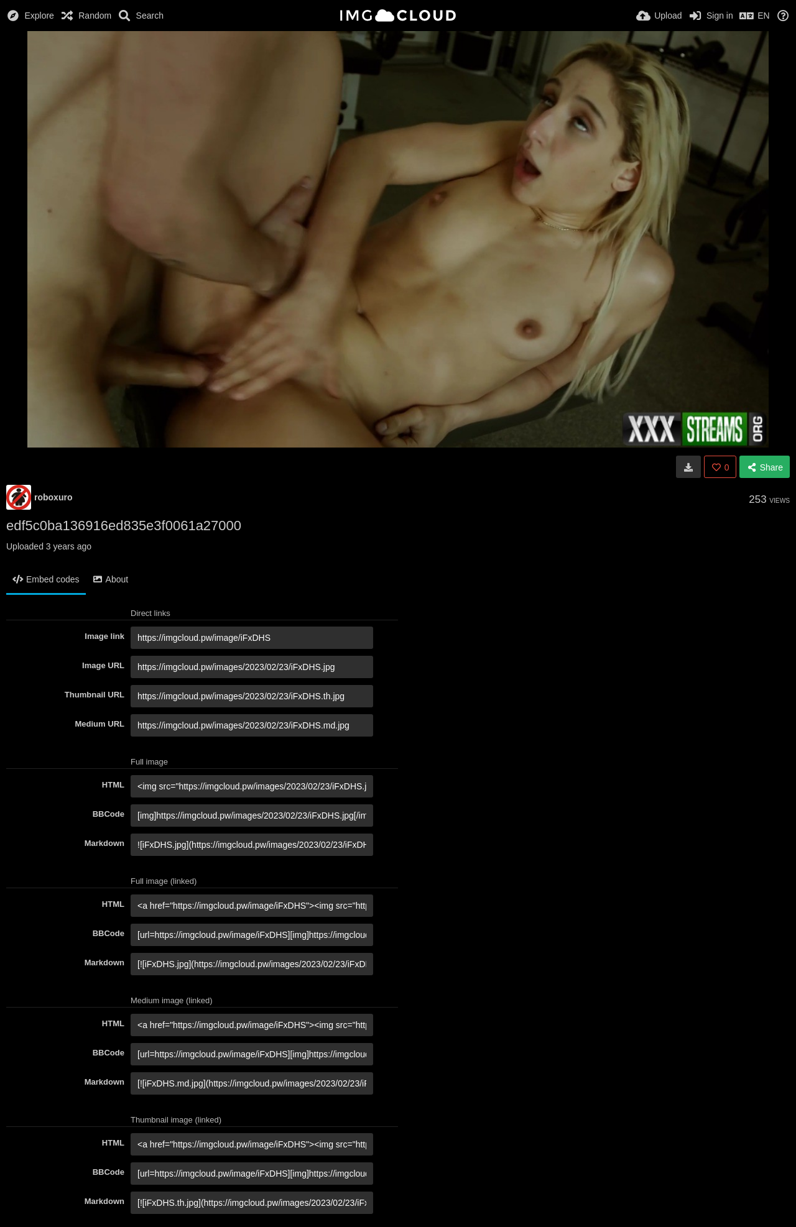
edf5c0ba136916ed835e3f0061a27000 (123, 525)
